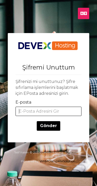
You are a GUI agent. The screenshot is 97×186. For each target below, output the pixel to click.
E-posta (23, 102)
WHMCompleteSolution (57, 161)
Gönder (48, 125)
